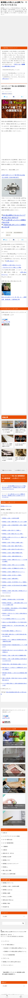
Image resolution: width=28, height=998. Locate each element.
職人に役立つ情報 (7, 870)
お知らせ (5, 832)
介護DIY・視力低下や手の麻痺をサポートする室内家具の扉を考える (20, 431)
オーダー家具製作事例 (8, 843)
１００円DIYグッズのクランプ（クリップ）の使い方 (21, 470)
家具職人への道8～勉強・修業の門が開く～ (12, 545)
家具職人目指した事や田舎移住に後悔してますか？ (14, 664)
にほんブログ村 (5, 321)
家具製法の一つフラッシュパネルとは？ (13, 774)
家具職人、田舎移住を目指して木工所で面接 (13, 599)
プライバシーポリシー (8, 965)
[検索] (13, 923)
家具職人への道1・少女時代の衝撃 (10, 518)
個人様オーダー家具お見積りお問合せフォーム (15, 948)
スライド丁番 (9, 232)
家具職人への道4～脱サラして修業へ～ (11, 530)
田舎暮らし (5, 867)
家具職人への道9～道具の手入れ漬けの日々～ (13, 549)
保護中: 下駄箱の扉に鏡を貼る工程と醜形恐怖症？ (20, 459)
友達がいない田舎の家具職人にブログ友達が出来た (14, 622)
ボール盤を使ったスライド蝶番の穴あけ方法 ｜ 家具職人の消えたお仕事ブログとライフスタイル (13, 496)
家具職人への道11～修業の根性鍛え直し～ (12, 556)
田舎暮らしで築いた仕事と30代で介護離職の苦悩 (14, 655)
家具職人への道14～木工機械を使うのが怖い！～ (14, 568)
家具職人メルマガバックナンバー (11, 863)
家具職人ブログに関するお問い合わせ (12, 961)
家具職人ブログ (6, 860)
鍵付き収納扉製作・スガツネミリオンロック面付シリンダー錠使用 (7, 431)
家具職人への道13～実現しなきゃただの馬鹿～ (13, 564)
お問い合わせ (5, 78)
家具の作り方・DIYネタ (7, 93)
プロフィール (6, 958)
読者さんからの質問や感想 (9, 873)
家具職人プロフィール (6, 506)
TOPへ (21, 996)
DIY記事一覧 (6, 906)
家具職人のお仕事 (7, 856)
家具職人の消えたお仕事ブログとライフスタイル (12, 3)
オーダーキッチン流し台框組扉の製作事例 (20, 444)
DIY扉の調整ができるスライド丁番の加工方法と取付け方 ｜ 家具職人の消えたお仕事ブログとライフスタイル (14, 487)
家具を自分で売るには (8, 900)
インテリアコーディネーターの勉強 (11, 836)
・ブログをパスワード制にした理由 (11, 267)
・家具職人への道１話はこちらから (11, 265)
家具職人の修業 (6, 893)
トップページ (6, 941)
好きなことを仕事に (7, 896)
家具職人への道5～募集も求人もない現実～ (12, 533)
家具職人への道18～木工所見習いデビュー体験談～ (14, 582)
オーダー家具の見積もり (8, 944)
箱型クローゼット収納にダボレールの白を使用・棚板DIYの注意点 (7, 445)
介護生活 (5, 849)
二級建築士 (5, 846)
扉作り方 (8, 235)
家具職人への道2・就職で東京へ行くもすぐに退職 (14, 521)
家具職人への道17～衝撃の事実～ (10, 578)
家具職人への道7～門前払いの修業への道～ (12, 542)
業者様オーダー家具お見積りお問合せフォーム (15, 951)
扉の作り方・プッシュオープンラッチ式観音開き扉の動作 (7, 459)
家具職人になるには (7, 889)
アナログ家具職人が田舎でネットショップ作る (13, 618)
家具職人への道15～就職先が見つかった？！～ (13, 571)
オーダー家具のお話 (7, 839)
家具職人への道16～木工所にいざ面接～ (12, 575)
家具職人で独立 (6, 903)
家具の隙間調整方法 (18, 232)
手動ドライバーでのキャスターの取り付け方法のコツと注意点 (8, 470)
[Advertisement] (14, 30)
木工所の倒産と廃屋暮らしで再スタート (12, 630)
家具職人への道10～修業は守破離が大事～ (12, 552)
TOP (13, 931)
